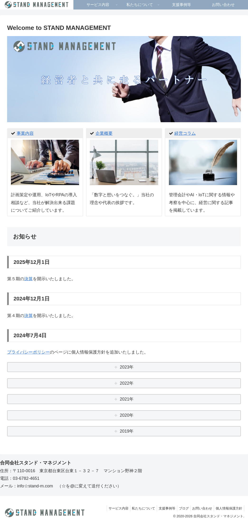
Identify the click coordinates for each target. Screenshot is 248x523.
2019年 (127, 431)
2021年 (127, 399)
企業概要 (104, 133)
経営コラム (185, 133)
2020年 (127, 415)
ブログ (180, 508)
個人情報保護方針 (228, 508)
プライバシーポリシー (28, 352)
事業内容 (25, 133)
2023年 (127, 367)
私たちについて (136, 508)
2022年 (127, 383)
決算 (28, 278)
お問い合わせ (200, 508)
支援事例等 (161, 508)
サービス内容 (110, 508)
